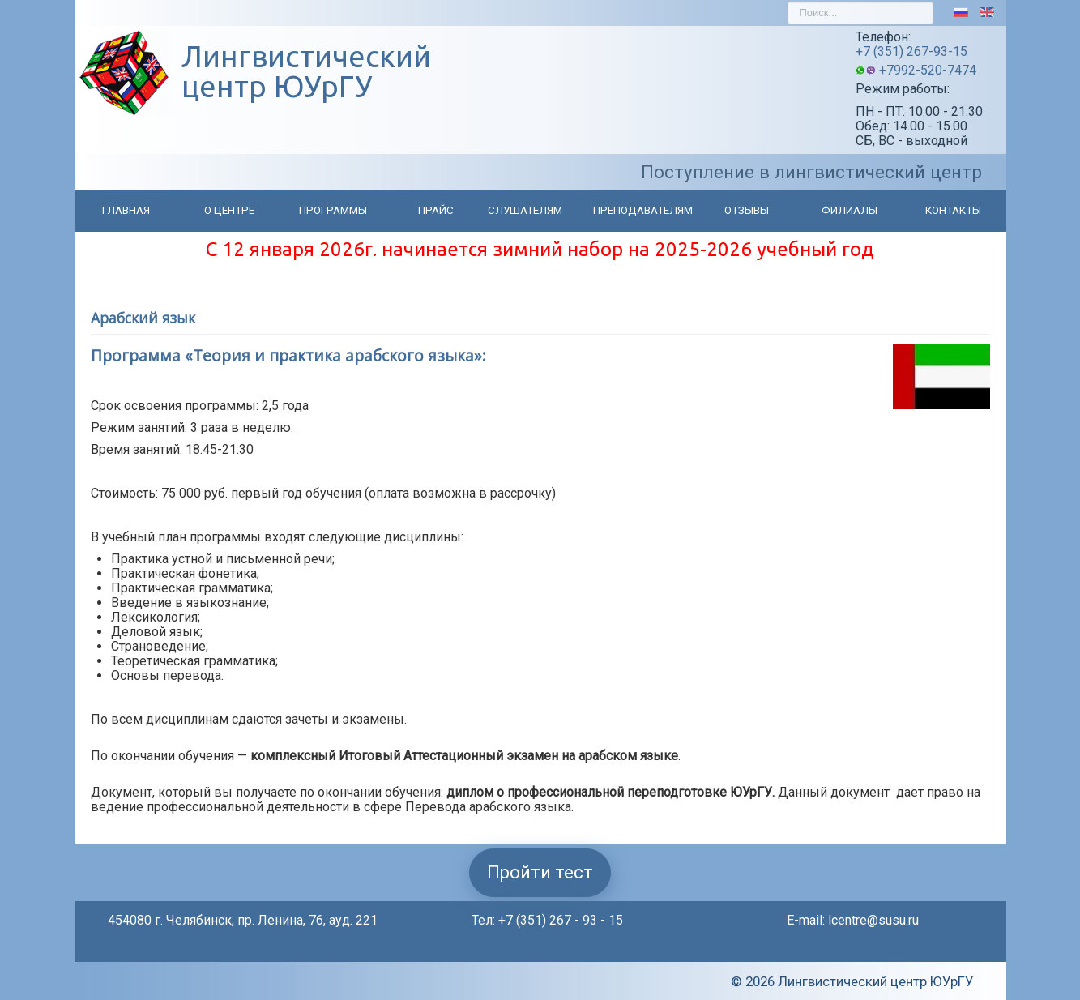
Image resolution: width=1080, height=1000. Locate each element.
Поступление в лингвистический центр (811, 172)
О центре (229, 210)
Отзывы (746, 210)
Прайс (436, 210)
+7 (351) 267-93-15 (911, 51)
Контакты (953, 210)
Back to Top (108, 947)
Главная (126, 210)
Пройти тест (540, 872)
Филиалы (849, 210)
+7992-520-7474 (927, 70)
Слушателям (525, 210)
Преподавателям (643, 210)
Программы (333, 210)
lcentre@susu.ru (873, 920)
